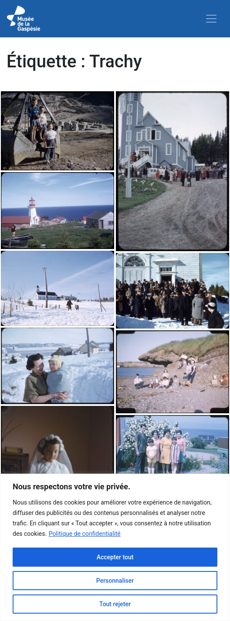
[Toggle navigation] (211, 18)
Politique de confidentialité (85, 533)
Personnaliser (115, 580)
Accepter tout (115, 557)
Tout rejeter (115, 604)
